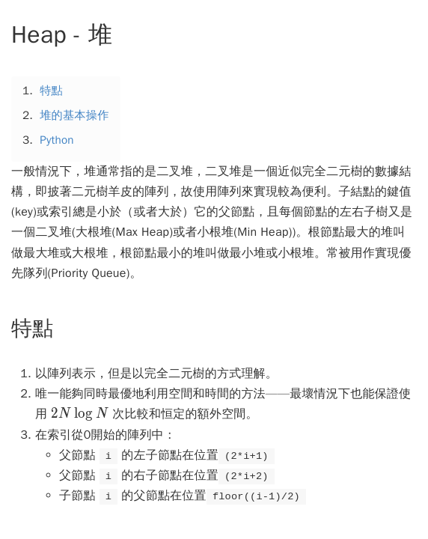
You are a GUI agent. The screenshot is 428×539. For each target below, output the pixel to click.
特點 (51, 90)
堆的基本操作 (74, 115)
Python (57, 140)
